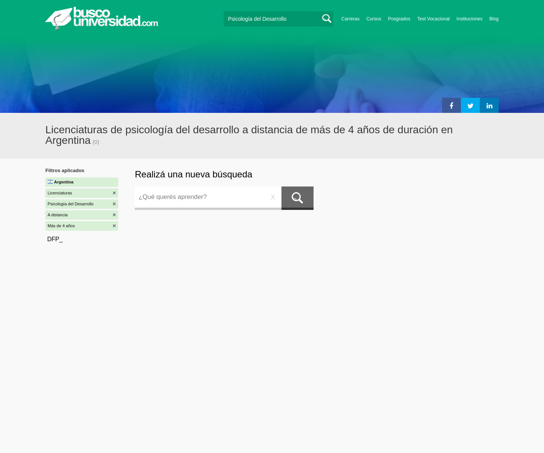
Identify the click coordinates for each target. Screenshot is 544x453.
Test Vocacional (433, 19)
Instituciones (469, 19)
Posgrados (399, 19)
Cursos (373, 19)
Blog (494, 19)
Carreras (351, 19)
